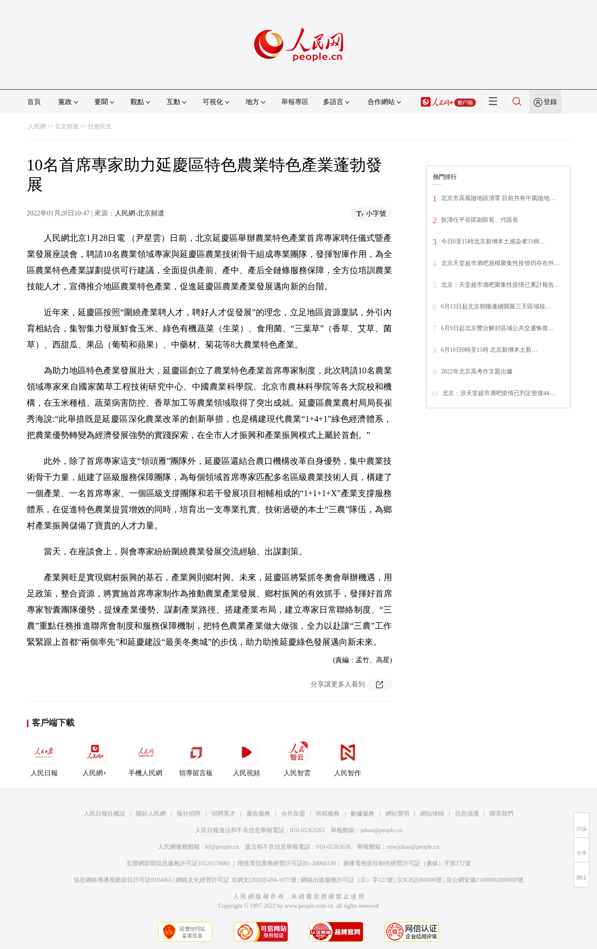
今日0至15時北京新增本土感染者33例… (493, 241)
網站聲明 (397, 814)
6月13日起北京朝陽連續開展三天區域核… (496, 306)
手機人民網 (145, 757)
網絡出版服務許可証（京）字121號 (347, 880)
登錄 (550, 101)
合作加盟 (293, 814)
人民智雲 (297, 757)
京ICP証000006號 (419, 880)
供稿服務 (328, 814)
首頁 (34, 101)
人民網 (37, 126)
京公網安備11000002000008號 (484, 880)
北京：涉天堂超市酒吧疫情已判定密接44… (498, 393)
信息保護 (467, 814)
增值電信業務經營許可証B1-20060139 (287, 863)
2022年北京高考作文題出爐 (476, 371)
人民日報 (44, 757)
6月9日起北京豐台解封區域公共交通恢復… (497, 328)
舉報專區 (294, 101)
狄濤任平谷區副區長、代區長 (479, 220)
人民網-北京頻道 (139, 213)
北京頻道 (67, 126)
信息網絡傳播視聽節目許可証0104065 (123, 880)
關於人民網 (151, 814)
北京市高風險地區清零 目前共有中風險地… (498, 198)
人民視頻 (246, 757)
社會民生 (100, 126)
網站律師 (432, 814)
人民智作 (347, 757)
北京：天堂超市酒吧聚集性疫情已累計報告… (500, 285)
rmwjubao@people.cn (413, 847)
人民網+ (95, 757)
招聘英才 (223, 814)
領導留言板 (196, 757)
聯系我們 (501, 814)
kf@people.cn (222, 847)
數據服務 (362, 814)
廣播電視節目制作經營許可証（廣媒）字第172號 (407, 863)
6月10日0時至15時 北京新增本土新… (489, 350)
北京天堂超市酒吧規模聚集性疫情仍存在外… (500, 263)
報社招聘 (189, 814)
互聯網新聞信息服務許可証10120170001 (178, 863)
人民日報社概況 (104, 814)
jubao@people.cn (381, 830)
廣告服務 (258, 814)
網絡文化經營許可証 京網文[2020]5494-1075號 (236, 880)
